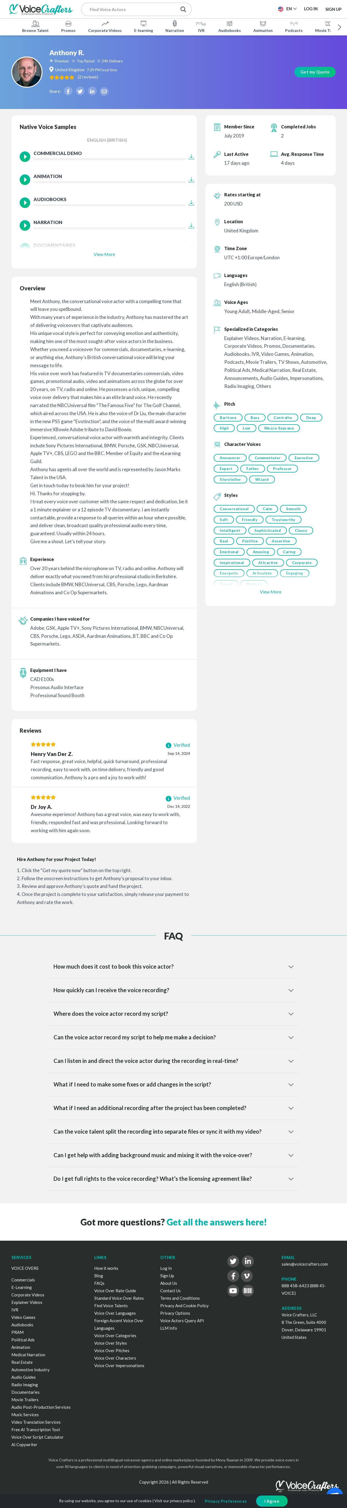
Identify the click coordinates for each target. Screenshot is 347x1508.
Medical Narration (28, 1354)
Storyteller (230, 493)
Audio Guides (23, 1377)
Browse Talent (35, 26)
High (249, 429)
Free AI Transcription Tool (35, 1429)
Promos (68, 26)
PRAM (17, 1332)
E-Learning (21, 1287)
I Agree (272, 1501)
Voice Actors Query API (182, 1320)
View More (104, 254)
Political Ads (23, 1339)
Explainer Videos (26, 1302)
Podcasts (294, 26)
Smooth (295, 523)
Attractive (269, 580)
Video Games (23, 1317)
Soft (224, 535)
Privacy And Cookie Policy (184, 1305)
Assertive (283, 557)
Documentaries (25, 1392)
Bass (255, 417)
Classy (303, 546)
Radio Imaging (24, 1384)
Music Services (25, 1414)
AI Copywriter (24, 1444)
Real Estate (22, 1362)
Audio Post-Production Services (41, 1407)
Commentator (269, 470)
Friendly (250, 535)
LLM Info (168, 1328)
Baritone (228, 417)
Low (272, 429)
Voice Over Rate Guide (115, 1290)
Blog (98, 1275)
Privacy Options (175, 1313)
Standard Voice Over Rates (119, 1298)
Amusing (262, 569)
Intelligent (230, 546)
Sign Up (333, 8)
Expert (226, 482)
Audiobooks (229, 26)
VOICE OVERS (25, 1268)
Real (224, 557)
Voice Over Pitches (111, 1350)
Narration (174, 26)
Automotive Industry (30, 1369)
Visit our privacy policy (173, 1500)
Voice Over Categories (115, 1335)
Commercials (23, 1279)
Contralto (284, 417)
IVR (201, 26)
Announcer (230, 470)
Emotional (229, 569)
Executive (305, 470)
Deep (225, 429)
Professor (284, 482)
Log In (166, 1268)
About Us (168, 1283)
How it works (106, 1268)
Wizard (263, 493)
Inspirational (232, 580)
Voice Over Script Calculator (37, 1437)
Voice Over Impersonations (119, 1365)
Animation (263, 26)
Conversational (234, 523)
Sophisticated (268, 546)
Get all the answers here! (217, 1222)
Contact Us (170, 1290)
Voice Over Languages (115, 1313)
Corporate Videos (105, 26)
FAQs (99, 1283)
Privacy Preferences (226, 1501)
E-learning (143, 26)
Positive (251, 557)
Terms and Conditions (180, 1298)
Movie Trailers (25, 1399)
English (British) (107, 140)
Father (253, 482)
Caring (291, 569)
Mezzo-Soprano (234, 440)
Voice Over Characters (115, 1357)
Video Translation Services (36, 1422)
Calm (268, 523)
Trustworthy (285, 535)
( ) (111, 76)
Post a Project (224, 8)
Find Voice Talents (111, 1305)
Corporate (303, 580)
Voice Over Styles (110, 1343)
